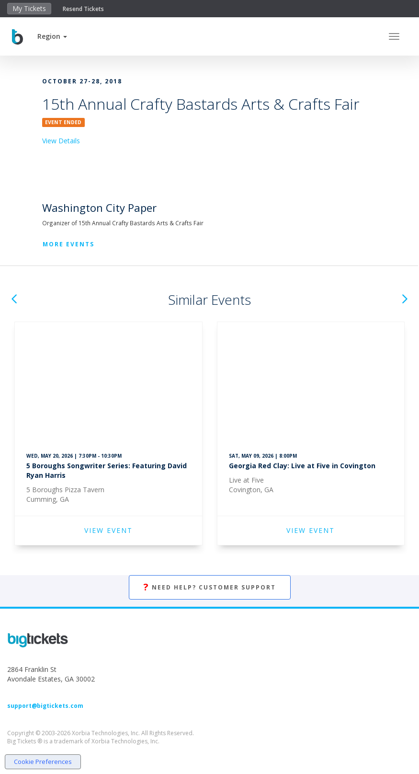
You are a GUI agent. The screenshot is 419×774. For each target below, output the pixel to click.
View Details (61, 140)
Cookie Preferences (43, 761)
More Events (68, 244)
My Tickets (29, 8)
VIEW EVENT (108, 530)
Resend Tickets (83, 9)
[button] (52, 36)
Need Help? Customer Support (210, 587)
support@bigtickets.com (45, 706)
